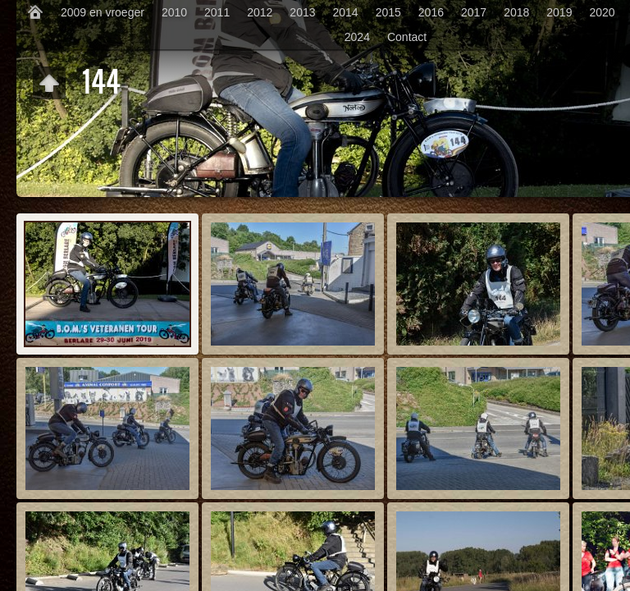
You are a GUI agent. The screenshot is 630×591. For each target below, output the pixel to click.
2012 (259, 12)
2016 (431, 12)
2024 (357, 37)
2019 (559, 12)
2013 (302, 12)
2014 (345, 12)
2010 (174, 12)
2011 (217, 12)
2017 (473, 12)
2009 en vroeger (102, 12)
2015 (388, 12)
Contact (407, 37)
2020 (601, 12)
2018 (516, 12)
